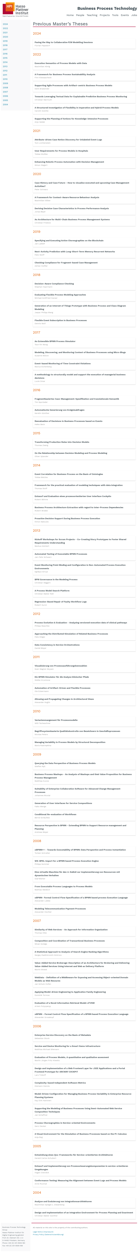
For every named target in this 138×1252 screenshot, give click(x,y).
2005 (5, 100)
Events (125, 15)
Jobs (134, 15)
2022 (5, 28)
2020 (5, 37)
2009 (5, 83)
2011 (5, 75)
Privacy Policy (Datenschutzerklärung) (48, 1234)
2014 (5, 62)
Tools (115, 15)
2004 (5, 104)
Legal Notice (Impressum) (43, 1232)
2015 (5, 58)
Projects (105, 15)
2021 (5, 32)
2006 (5, 96)
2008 (5, 87)
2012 (5, 70)
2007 (5, 92)
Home (70, 15)
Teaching (92, 15)
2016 (5, 53)
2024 (5, 24)
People (80, 15)
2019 (5, 41)
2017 (5, 49)
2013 (5, 66)
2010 (5, 79)
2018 (5, 45)
